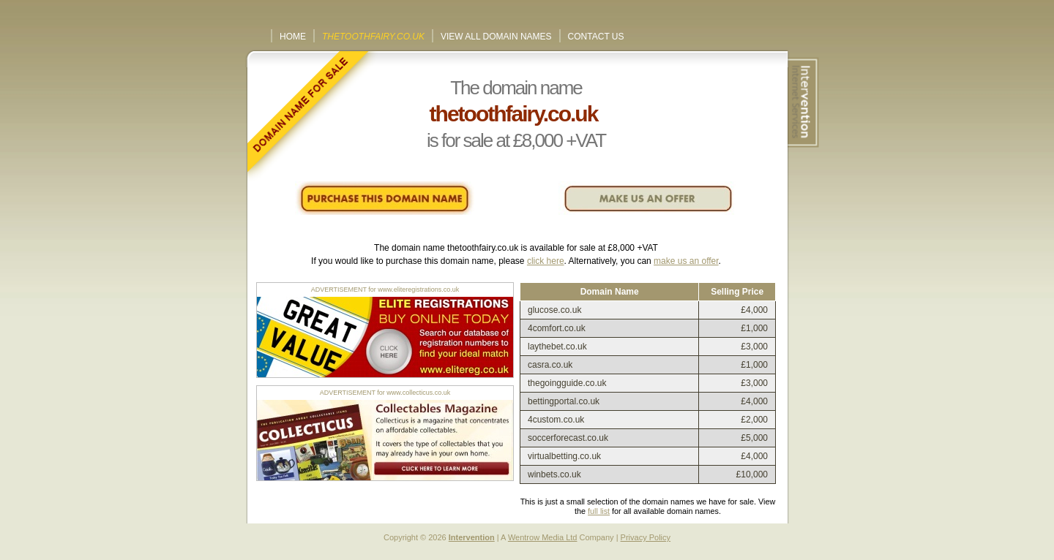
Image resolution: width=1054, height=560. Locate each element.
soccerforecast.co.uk (568, 438)
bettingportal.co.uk (563, 401)
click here (545, 261)
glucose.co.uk (554, 310)
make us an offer (686, 261)
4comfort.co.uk (557, 328)
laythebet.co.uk (557, 346)
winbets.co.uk (554, 474)
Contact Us (596, 36)
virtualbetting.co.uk (564, 456)
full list (599, 511)
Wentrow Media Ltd (543, 537)
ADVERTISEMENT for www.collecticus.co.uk (385, 392)
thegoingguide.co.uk (567, 383)
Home (293, 36)
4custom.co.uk (556, 420)
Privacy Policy (645, 537)
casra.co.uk (550, 365)
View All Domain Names (496, 36)
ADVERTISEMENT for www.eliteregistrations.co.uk (385, 289)
